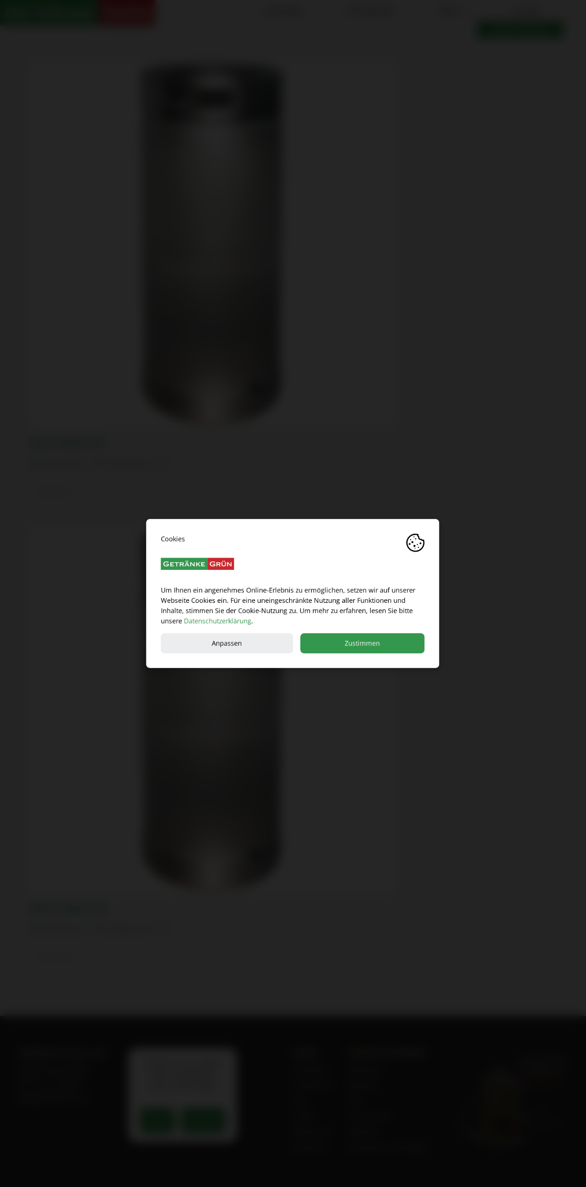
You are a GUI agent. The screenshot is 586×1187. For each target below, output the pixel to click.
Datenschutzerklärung (217, 621)
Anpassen (227, 643)
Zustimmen (362, 643)
